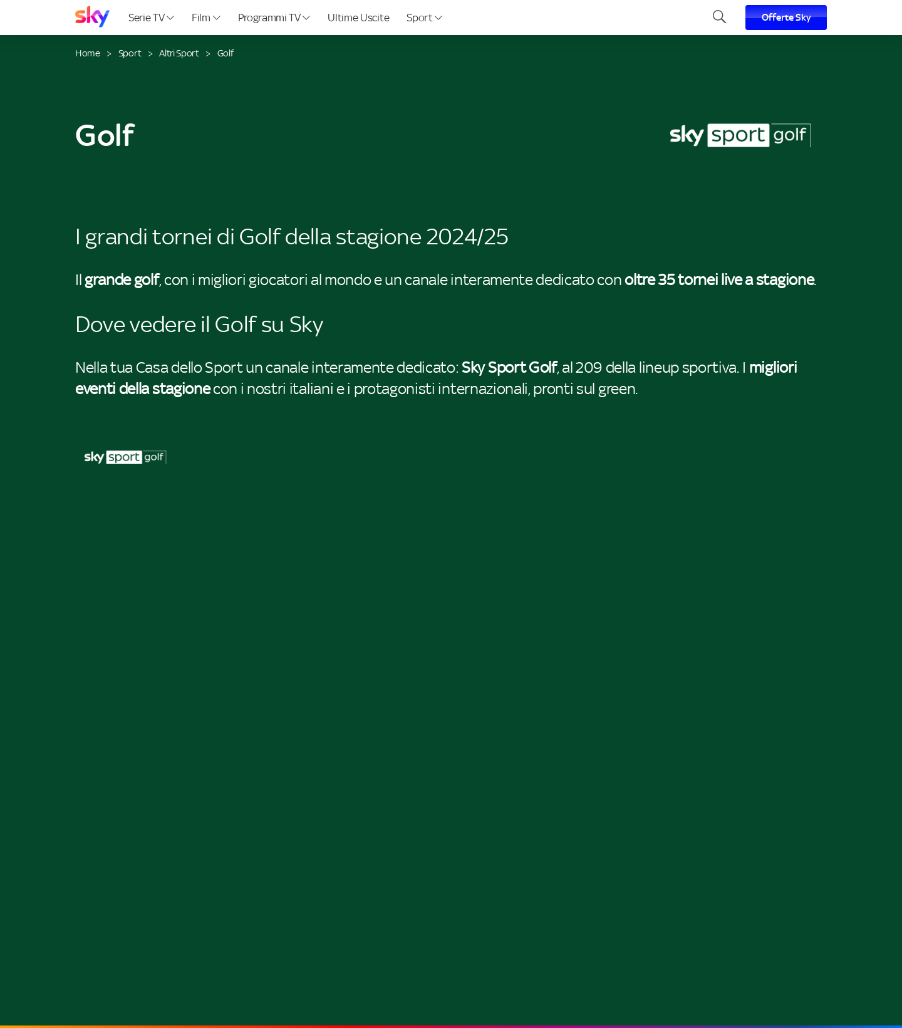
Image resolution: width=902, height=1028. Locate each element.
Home (87, 53)
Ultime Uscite (358, 17)
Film (206, 17)
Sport (424, 17)
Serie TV (151, 17)
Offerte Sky (786, 17)
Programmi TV (274, 17)
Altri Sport (179, 53)
